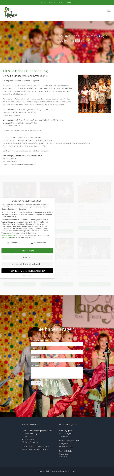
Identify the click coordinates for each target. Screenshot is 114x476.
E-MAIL (34, 349)
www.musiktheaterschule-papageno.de (35, 449)
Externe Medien (38, 243)
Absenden (36, 383)
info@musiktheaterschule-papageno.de (36, 446)
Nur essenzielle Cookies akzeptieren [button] (27, 264)
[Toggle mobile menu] (109, 10)
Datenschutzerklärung (9, 235)
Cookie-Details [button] (27, 276)
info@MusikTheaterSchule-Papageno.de (22, 164)
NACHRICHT (35, 365)
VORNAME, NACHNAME (41, 341)
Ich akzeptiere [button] (27, 250)
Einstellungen (6, 237)
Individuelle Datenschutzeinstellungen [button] (27, 270)
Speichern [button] (27, 257)
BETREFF (34, 357)
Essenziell (12, 243)
